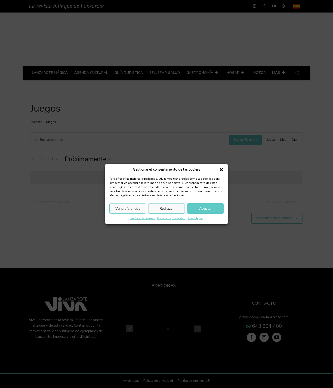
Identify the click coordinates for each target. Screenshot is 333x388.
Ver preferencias (127, 208)
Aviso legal (195, 218)
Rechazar (167, 208)
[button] (221, 169)
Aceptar (205, 208)
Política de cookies (142, 218)
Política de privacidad (171, 218)
